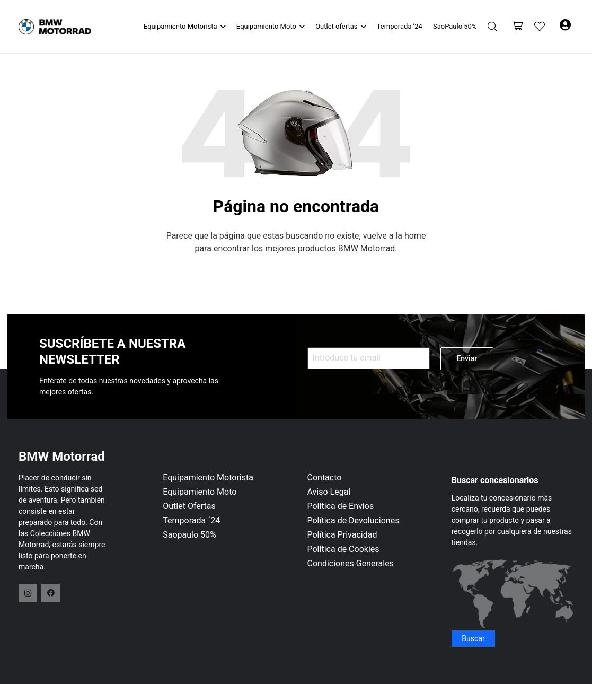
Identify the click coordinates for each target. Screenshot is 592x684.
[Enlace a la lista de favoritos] (539, 26)
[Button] (565, 26)
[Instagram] (28, 593)
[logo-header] (55, 26)
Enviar (466, 358)
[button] (221, 26)
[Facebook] (50, 593)
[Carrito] (517, 26)
